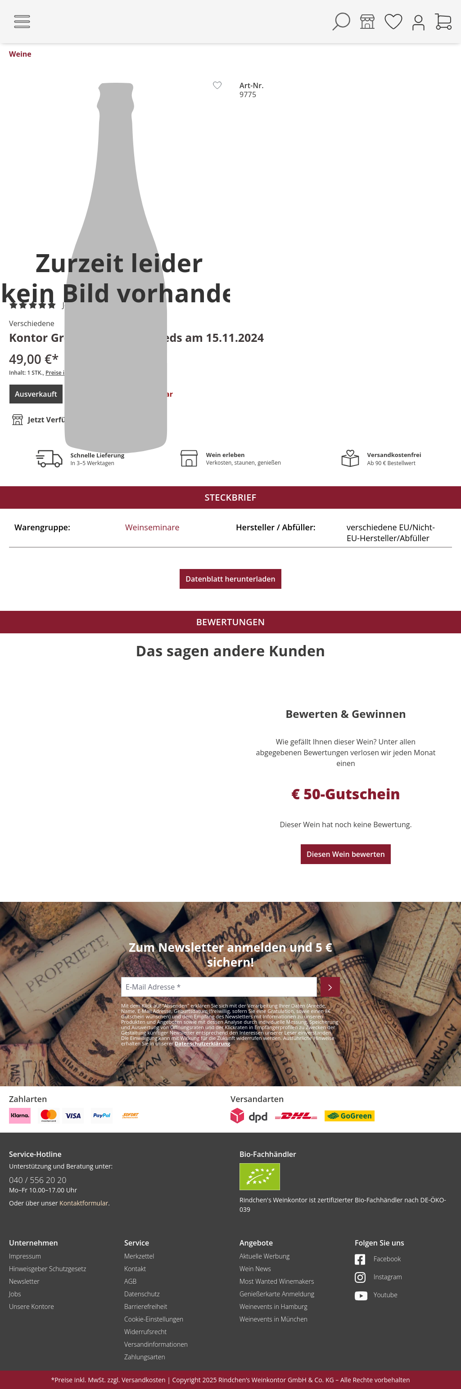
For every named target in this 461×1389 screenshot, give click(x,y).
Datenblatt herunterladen (230, 579)
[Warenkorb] (443, 22)
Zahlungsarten (144, 1357)
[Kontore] (367, 22)
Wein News (255, 1268)
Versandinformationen (156, 1344)
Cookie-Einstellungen (153, 1319)
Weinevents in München (273, 1319)
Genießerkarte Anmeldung (277, 1294)
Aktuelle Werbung (264, 1256)
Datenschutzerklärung (202, 1043)
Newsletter (24, 1281)
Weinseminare (152, 527)
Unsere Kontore (31, 1306)
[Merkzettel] (393, 22)
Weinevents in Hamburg (273, 1306)
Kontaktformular (83, 1203)
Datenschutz (142, 1294)
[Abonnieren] (330, 987)
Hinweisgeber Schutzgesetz (47, 1268)
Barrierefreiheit (145, 1306)
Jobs (15, 1294)
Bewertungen (230, 622)
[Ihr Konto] (418, 21)
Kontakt (135, 1268)
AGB (130, 1281)
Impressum (25, 1256)
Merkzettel (139, 1256)
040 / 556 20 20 (38, 1179)
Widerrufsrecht (145, 1331)
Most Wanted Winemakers (277, 1281)
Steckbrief (231, 497)
